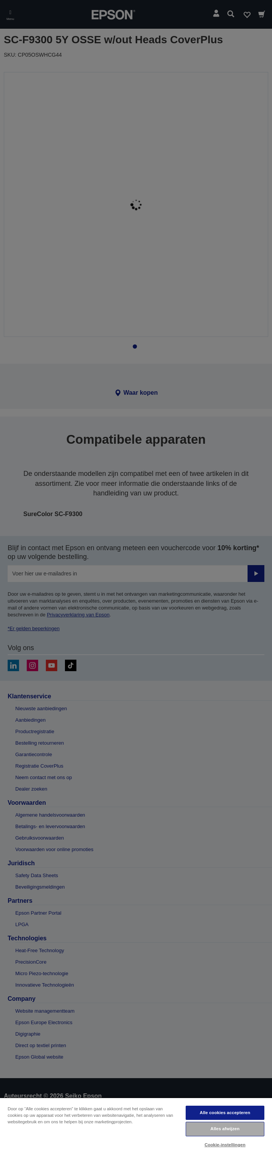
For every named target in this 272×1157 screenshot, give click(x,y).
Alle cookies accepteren (225, 1112)
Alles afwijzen (225, 1128)
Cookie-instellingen (224, 1144)
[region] (136, 1127)
